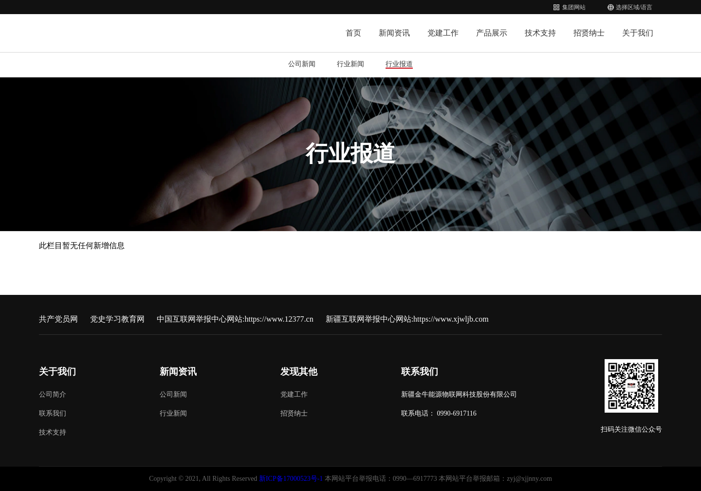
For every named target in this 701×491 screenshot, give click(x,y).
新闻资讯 (394, 33)
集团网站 (574, 7)
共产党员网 (58, 319)
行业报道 (399, 64)
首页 (353, 33)
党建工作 (443, 33)
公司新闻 (301, 64)
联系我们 (52, 413)
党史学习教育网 (117, 319)
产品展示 (491, 33)
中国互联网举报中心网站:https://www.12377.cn (235, 319)
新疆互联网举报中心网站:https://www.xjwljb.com (407, 319)
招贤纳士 (589, 33)
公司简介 (52, 394)
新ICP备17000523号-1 (291, 478)
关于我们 (637, 33)
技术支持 (540, 33)
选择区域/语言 (634, 7)
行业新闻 (350, 64)
